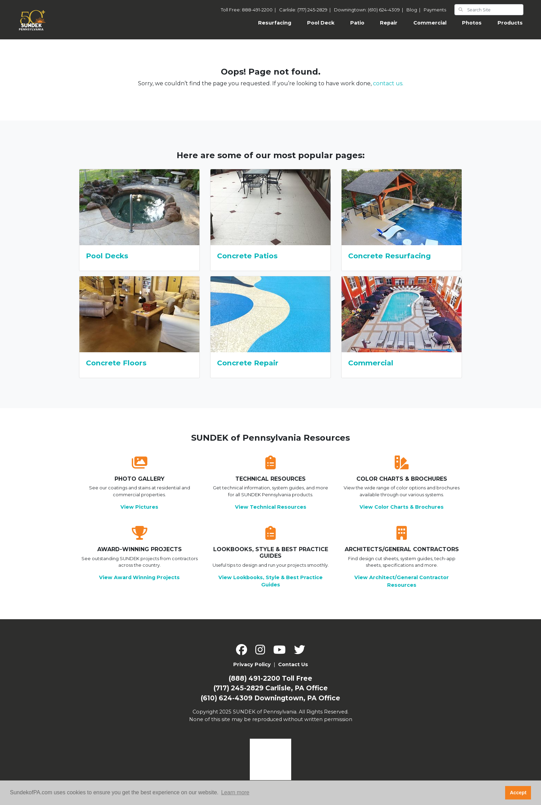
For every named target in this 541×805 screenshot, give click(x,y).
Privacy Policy (252, 664)
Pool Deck (320, 23)
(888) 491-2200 (254, 678)
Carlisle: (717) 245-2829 (306, 9)
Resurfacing (278, 22)
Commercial (429, 23)
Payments (435, 9)
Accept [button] (518, 792)
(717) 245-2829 (239, 688)
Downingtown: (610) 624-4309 (369, 9)
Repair (388, 23)
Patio (357, 23)
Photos (472, 23)
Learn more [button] (235, 792)
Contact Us (293, 664)
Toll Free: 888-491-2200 (249, 9)
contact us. (388, 83)
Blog (414, 9)
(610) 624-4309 (227, 698)
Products (510, 23)
